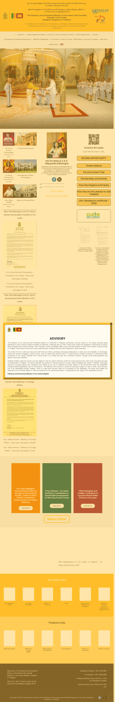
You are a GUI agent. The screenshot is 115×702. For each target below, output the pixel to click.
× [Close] (111, 323)
